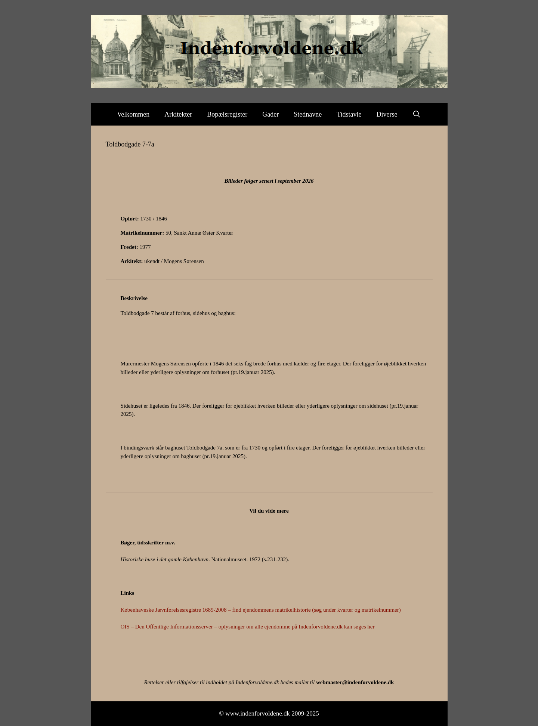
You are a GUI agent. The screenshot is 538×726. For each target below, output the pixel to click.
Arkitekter (178, 114)
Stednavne (308, 114)
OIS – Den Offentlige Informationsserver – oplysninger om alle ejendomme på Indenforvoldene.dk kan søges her (248, 627)
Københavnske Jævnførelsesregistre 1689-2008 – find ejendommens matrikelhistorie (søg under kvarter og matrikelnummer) (261, 610)
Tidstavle (349, 114)
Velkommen (133, 114)
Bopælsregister (227, 114)
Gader (270, 114)
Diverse (387, 114)
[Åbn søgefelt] (417, 114)
